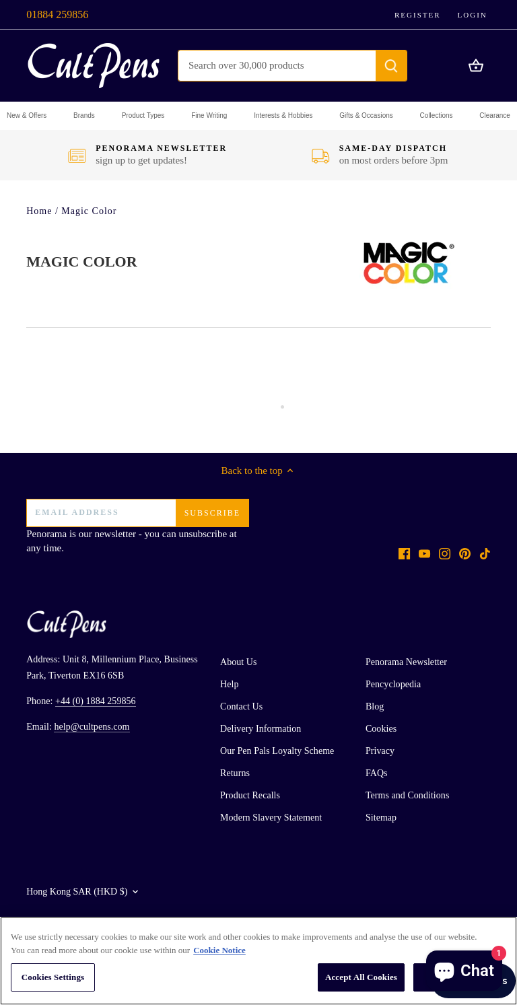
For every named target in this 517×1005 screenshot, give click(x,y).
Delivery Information (260, 729)
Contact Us (241, 706)
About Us (238, 662)
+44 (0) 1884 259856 (95, 701)
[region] (258, 961)
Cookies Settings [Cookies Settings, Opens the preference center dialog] (53, 977)
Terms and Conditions (407, 795)
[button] (26, 116)
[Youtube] (424, 553)
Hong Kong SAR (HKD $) (76, 892)
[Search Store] (277, 65)
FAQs (377, 773)
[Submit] (391, 65)
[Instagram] (444, 553)
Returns (235, 773)
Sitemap (381, 817)
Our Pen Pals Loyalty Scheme (277, 751)
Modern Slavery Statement (271, 817)
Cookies (381, 729)
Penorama (46, 533)
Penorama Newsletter (406, 662)
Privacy (380, 751)
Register (417, 15)
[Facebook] (404, 553)
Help (229, 684)
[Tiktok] (485, 553)
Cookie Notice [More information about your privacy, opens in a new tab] (219, 950)
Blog (375, 706)
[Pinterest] (465, 553)
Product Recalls (250, 795)
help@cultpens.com (91, 727)
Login (472, 15)
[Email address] (137, 512)
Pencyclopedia (393, 684)
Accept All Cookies (361, 977)
